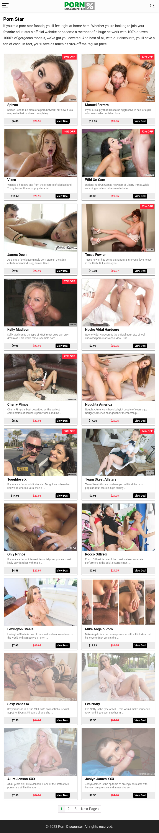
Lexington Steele (20, 629)
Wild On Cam (95, 180)
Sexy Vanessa (18, 704)
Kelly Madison (18, 330)
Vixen (11, 180)
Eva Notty (92, 704)
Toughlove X (17, 479)
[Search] (152, 6)
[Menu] (5, 6)
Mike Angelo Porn (99, 629)
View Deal (62, 121)
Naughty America (98, 404)
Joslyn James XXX (99, 779)
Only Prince (16, 554)
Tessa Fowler (95, 255)
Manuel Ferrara (97, 105)
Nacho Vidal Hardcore (102, 330)
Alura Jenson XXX (21, 779)
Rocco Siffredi (96, 554)
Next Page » (90, 809)
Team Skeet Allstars (100, 479)
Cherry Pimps (18, 404)
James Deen (17, 255)
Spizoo (12, 105)
